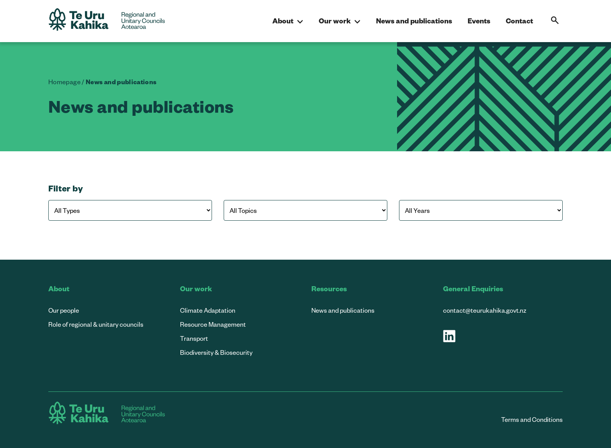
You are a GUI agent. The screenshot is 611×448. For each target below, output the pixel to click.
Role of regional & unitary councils (95, 324)
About (287, 20)
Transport (194, 338)
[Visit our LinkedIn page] (449, 336)
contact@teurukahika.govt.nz (484, 310)
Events (479, 20)
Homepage (64, 82)
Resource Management (213, 324)
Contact (519, 20)
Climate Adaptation (207, 310)
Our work (339, 20)
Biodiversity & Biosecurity (216, 352)
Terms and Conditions (532, 419)
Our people (63, 310)
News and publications (414, 20)
